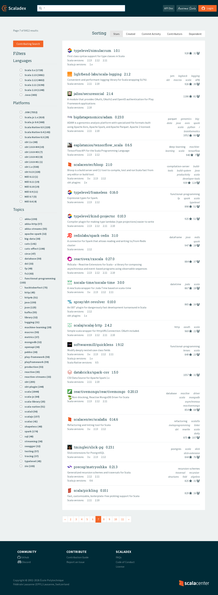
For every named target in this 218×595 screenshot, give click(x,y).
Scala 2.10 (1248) (32, 90)
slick (197, 449)
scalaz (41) (29, 421)
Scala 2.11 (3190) (32, 85)
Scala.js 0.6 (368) (32, 122)
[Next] (128, 519)
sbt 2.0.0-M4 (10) (32, 147)
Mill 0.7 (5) (28, 196)
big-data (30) (30, 238)
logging (195, 75)
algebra (195, 476)
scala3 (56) (29, 411)
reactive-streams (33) (35, 376)
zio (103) (27, 466)
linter (197, 425)
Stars (116, 34)
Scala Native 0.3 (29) (34, 137)
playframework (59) (34, 362)
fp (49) (26, 268)
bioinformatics (192, 131)
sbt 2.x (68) (29, 142)
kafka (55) (28, 312)
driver (196, 393)
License (120, 566)
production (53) (31, 366)
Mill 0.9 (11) (29, 191)
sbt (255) (27, 381)
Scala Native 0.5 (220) (35, 127)
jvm (172, 75)
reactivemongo (191, 405)
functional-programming (185, 194)
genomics (186, 118)
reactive (185, 393)
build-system (184, 170)
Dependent (195, 34)
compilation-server (178, 166)
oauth (187, 327)
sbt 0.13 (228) (30, 171)
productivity (184, 174)
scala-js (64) (29, 396)
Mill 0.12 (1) (29, 176)
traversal (181, 472)
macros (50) (29, 332)
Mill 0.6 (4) (28, 201)
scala (189, 80)
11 (122, 519)
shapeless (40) (31, 426)
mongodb (194, 397)
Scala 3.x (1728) (31, 70)
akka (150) (28, 219)
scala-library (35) (32, 401)
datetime (176, 284)
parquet (172, 118)
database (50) (30, 258)
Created (130, 34)
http (177, 327)
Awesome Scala (187, 8)
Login (207, 8)
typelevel (195, 202)
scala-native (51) (32, 406)
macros (178, 80)
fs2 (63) (27, 273)
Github (23, 557)
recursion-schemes (189, 468)
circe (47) (28, 253)
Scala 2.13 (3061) (32, 75)
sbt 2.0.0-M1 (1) (31, 162)
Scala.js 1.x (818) (32, 117)
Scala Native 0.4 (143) (35, 132)
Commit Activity (151, 34)
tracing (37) (29, 456)
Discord (24, 562)
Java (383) (28, 95)
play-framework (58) (35, 357)
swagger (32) (30, 446)
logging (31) (30, 322)
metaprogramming (180, 425)
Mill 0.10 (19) (29, 186)
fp (179, 198)
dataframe (176, 237)
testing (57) (29, 451)
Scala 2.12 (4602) (32, 80)
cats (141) (28, 243)
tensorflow (194, 150)
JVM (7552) (29, 112)
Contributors (174, 34)
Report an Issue (75, 562)
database (171, 393)
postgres (176, 449)
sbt (168, 80)
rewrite (186, 429)
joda (188, 284)
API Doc (168, 8)
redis (197, 237)
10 (115, 519)
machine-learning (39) (36, 327)
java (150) (28, 302)
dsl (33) (26, 263)
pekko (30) (29, 352)
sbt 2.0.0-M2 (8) (31, 156)
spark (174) (29, 431)
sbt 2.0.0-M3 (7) (31, 152)
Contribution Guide (77, 557)
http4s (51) (29, 297)
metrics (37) (29, 337)
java (178, 123)
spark (197, 123)
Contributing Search (28, 43)
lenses (187, 350)
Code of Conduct (125, 562)
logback (183, 75)
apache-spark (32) (33, 233)
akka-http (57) (31, 224)
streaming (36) (31, 441)
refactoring (181, 421)
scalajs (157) (30, 416)
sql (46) (26, 436)
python (192, 127)
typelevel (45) (30, 461)
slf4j (197, 80)
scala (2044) (29, 391)
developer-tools (191, 178)
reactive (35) (30, 372)
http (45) (27, 292)
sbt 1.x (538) (29, 166)
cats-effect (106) (32, 248)
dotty (197, 433)
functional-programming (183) (38, 280)
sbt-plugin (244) (32, 386)
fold (185, 476)
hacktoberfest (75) (34, 287)
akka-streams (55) (33, 228)
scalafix (195, 421)
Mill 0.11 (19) (29, 181)
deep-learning (177, 146)
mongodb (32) (31, 342)
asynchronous (192, 401)
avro (187, 123)
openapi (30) (30, 347)
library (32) (29, 317)
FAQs (119, 557)
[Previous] (65, 519)
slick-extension (192, 453)
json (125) (28, 307)
